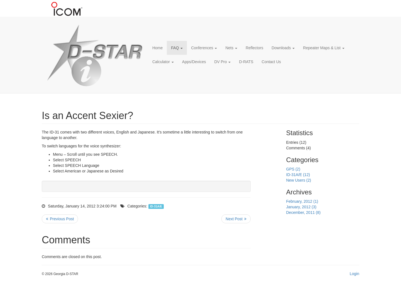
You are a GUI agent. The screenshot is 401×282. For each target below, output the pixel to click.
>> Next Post (236, 218)
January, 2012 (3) (301, 207)
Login (354, 273)
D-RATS (246, 62)
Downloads (283, 48)
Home (157, 48)
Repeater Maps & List (323, 48)
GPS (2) (293, 169)
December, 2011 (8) (303, 212)
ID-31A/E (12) (298, 174)
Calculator (163, 62)
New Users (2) (298, 180)
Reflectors (254, 48)
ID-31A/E (156, 206)
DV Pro (222, 62)
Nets (231, 48)
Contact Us (271, 62)
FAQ (177, 48)
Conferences (204, 48)
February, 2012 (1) (302, 201)
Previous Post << (60, 218)
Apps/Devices (194, 62)
